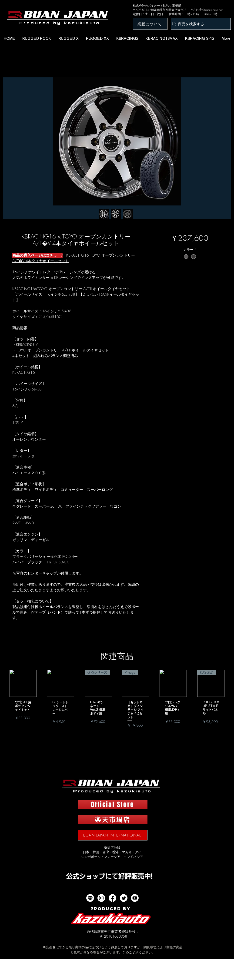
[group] (117, 705)
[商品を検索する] (201, 24)
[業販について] (150, 24)
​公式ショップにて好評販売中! (109, 876)
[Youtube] (135, 898)
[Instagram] (101, 898)
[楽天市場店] (112, 819)
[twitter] (123, 898)
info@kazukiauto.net (210, 10)
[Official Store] (112, 804)
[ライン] (90, 898)
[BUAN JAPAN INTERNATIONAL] (112, 835)
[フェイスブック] (112, 898)
